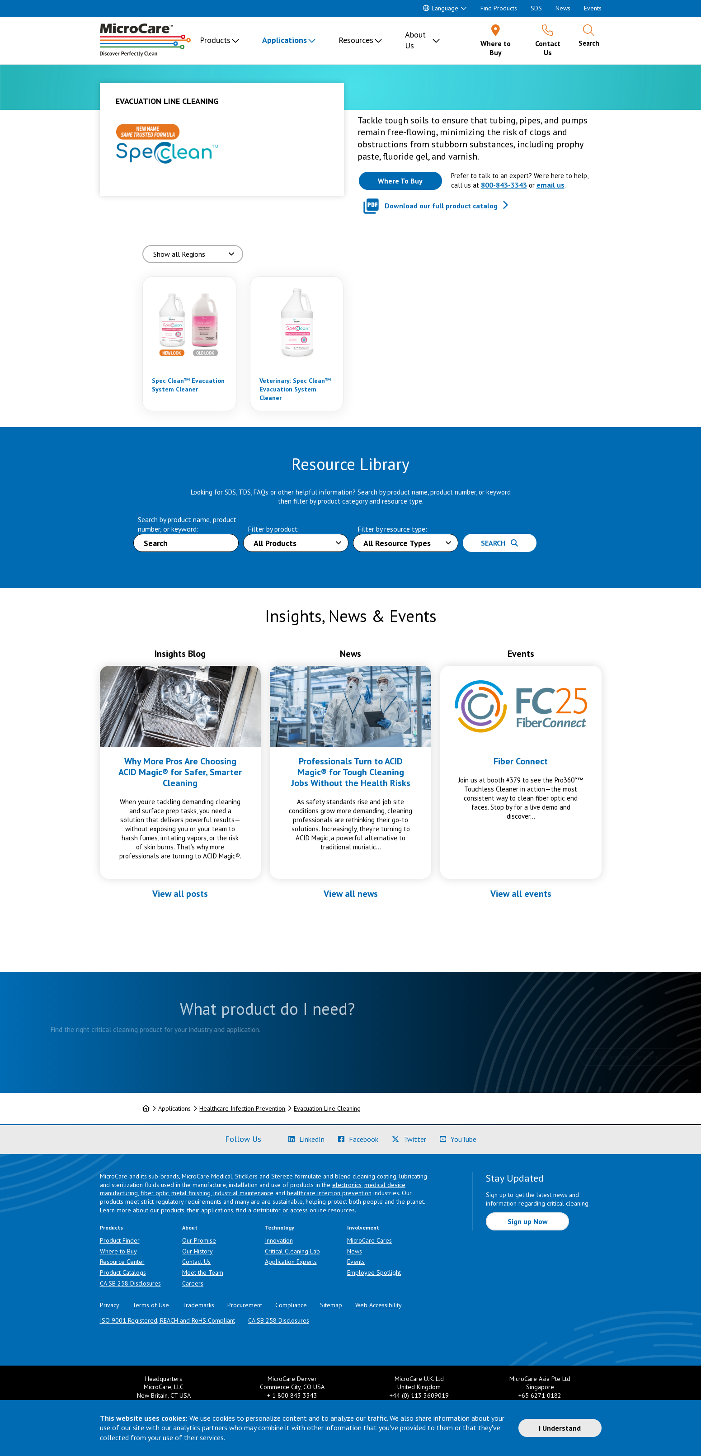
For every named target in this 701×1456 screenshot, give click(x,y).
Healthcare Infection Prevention (242, 1108)
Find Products (498, 8)
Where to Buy (118, 1251)
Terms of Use (150, 1305)
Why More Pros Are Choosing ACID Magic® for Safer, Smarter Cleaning (180, 772)
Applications (284, 40)
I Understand (560, 1427)
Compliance (291, 1305)
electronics (347, 1185)
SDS (536, 8)
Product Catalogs (123, 1272)
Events (593, 8)
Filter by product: (274, 528)
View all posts (180, 894)
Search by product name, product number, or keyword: (187, 524)
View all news (351, 894)
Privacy (109, 1305)
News (562, 8)
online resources (332, 1210)
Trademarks (198, 1305)
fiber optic (155, 1193)
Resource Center (122, 1262)
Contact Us (196, 1262)
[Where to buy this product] (400, 181)
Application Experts (291, 1262)
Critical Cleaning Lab (292, 1251)
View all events (520, 894)
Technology (279, 1227)
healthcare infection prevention (329, 1193)
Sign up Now (528, 1221)
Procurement (244, 1305)
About (190, 1227)
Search (499, 542)
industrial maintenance (243, 1193)
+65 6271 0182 (539, 1395)
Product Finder (120, 1240)
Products (215, 40)
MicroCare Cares (369, 1240)
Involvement (363, 1227)
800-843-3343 (504, 184)
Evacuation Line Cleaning (327, 1108)
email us (550, 184)
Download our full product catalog (441, 205)
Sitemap (331, 1305)
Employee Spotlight (374, 1272)
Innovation (279, 1240)
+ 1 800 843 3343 (292, 1395)
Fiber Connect (521, 761)
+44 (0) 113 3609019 (419, 1395)
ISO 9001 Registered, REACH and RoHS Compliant (167, 1320)
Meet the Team (202, 1272)
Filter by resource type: (392, 528)
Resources (356, 40)
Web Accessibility (378, 1305)
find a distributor (258, 1210)
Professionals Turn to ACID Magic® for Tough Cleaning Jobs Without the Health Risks (350, 772)
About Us (415, 40)
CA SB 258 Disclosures (130, 1283)
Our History (197, 1251)
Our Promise (199, 1240)
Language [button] (440, 8)
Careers (192, 1283)
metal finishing (191, 1193)
